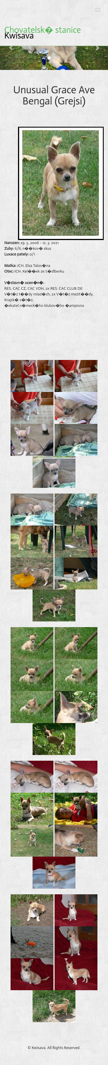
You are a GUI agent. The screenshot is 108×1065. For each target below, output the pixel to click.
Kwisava (42, 33)
